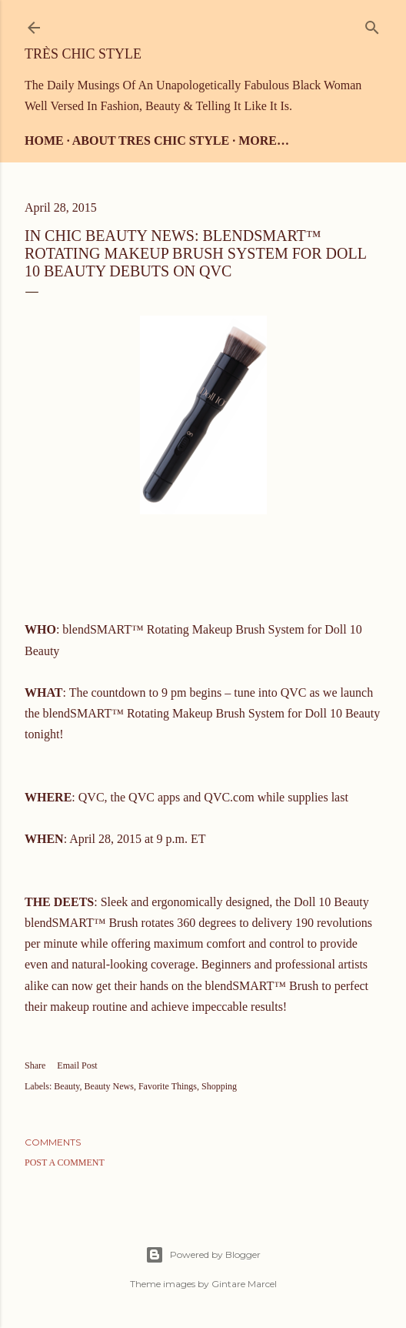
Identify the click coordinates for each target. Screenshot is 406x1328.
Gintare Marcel (244, 1284)
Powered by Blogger (203, 1255)
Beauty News (109, 1086)
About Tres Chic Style (150, 140)
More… (263, 140)
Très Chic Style (83, 54)
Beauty (66, 1086)
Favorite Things (167, 1086)
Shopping (219, 1086)
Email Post (77, 1065)
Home (44, 140)
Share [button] (35, 1065)
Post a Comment (65, 1162)
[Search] (372, 24)
